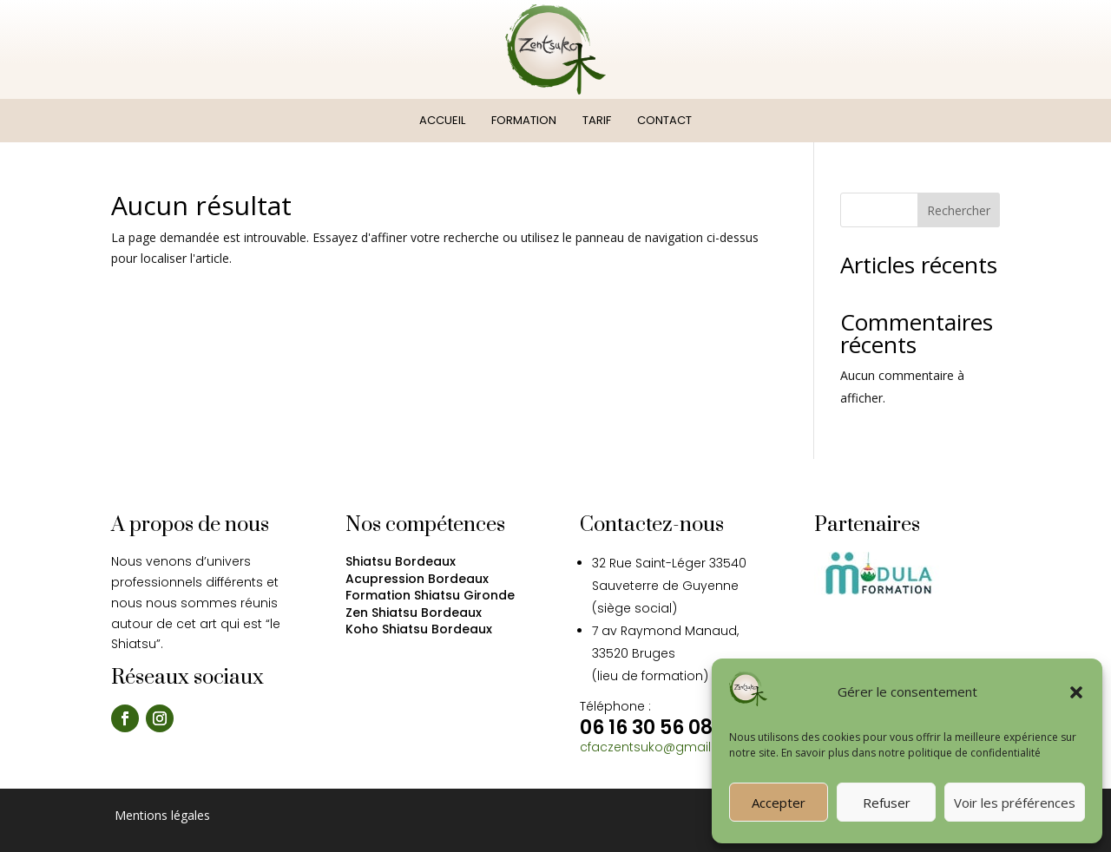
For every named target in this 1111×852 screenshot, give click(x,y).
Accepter (778, 802)
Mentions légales (160, 815)
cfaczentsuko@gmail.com (661, 747)
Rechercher (958, 210)
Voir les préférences (1014, 802)
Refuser (886, 802)
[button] (1076, 692)
